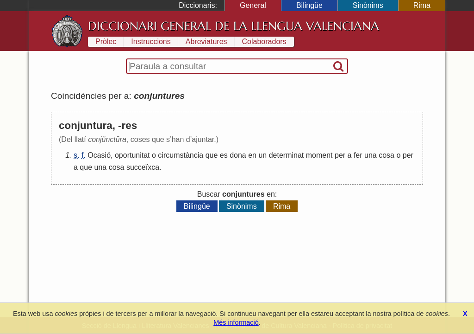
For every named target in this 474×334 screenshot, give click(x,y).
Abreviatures (206, 41)
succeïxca (142, 167)
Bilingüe (309, 5)
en (252, 155)
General (253, 5)
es (224, 155)
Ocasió (99, 155)
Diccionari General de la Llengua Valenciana (233, 26)
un (262, 155)
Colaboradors (264, 41)
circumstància (180, 155)
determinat (286, 155)
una (370, 155)
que (212, 155)
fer (358, 155)
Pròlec (105, 41)
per (340, 155)
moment (319, 155)
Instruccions (150, 41)
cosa (386, 155)
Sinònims (368, 5)
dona (238, 155)
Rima (421, 5)
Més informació (236, 322)
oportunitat (132, 155)
